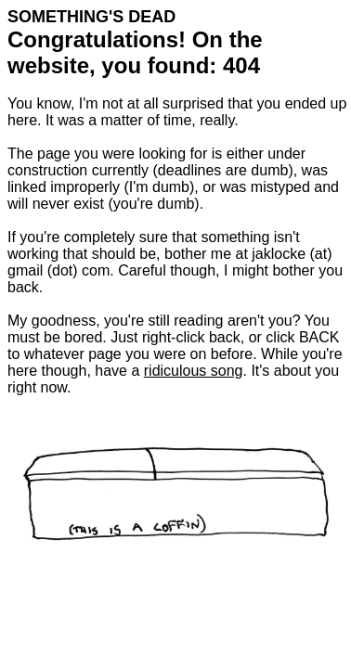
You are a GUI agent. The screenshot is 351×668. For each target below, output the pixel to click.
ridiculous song (193, 371)
